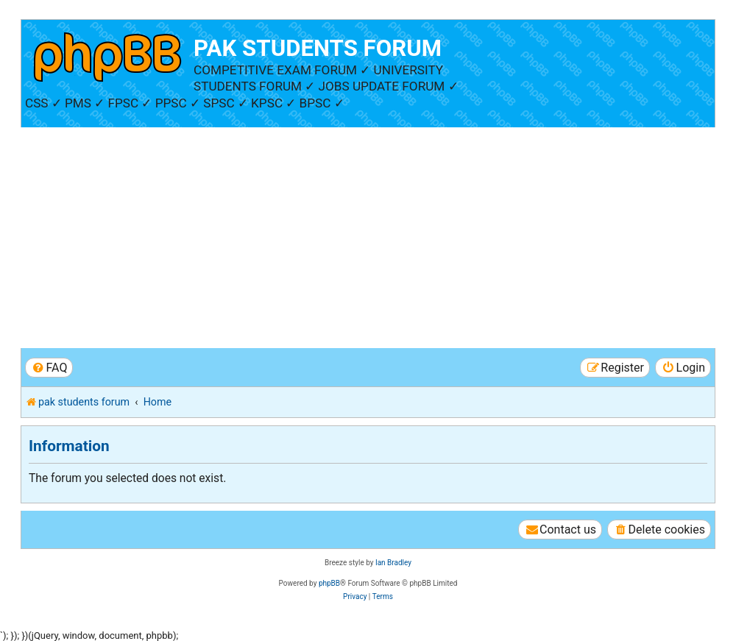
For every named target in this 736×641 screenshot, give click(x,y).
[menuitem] (49, 368)
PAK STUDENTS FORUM (318, 48)
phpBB (329, 583)
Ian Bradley (393, 563)
